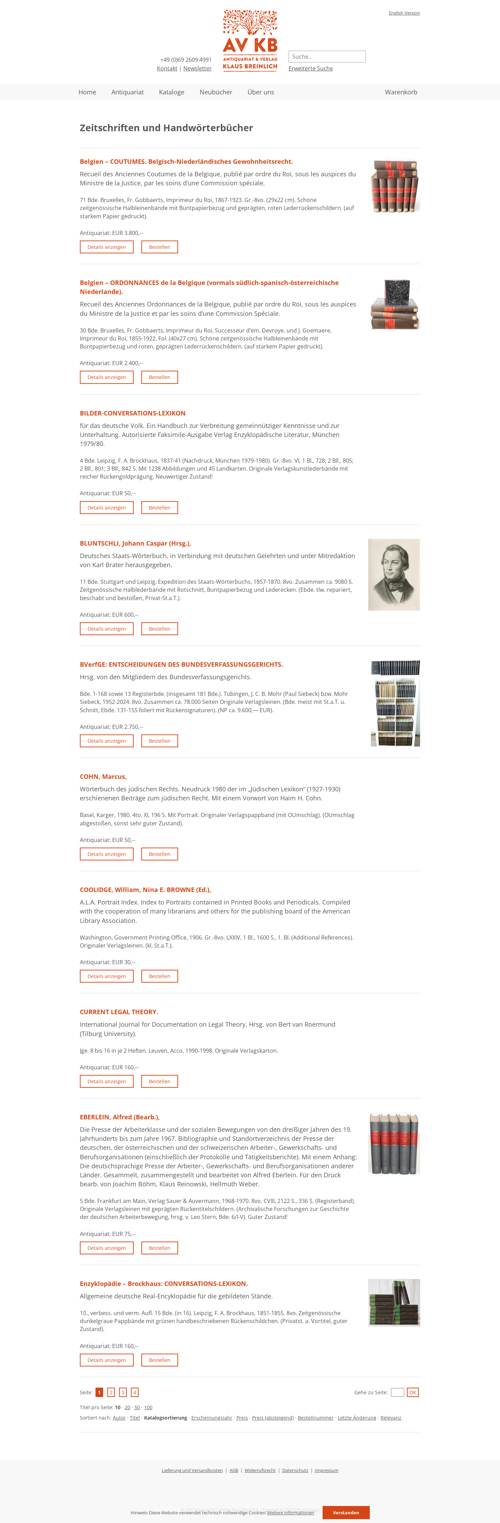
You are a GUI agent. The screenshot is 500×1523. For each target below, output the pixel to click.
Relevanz (391, 1417)
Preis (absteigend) (273, 1417)
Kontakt (167, 68)
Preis (242, 1417)
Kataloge (171, 92)
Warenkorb (401, 92)
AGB (234, 1470)
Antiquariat (127, 92)
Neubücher (216, 92)
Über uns (261, 92)
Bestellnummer (316, 1417)
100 (148, 1407)
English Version (404, 13)
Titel (135, 1417)
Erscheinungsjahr (211, 1417)
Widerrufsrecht (260, 1470)
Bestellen (159, 247)
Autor (119, 1417)
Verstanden (346, 1512)
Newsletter (197, 68)
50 (137, 1407)
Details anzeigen (107, 247)
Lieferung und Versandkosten (192, 1470)
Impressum (327, 1470)
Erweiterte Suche (311, 68)
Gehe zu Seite (370, 1392)
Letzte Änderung (357, 1417)
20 (127, 1407)
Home (87, 92)
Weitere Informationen (290, 1512)
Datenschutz (295, 1470)
